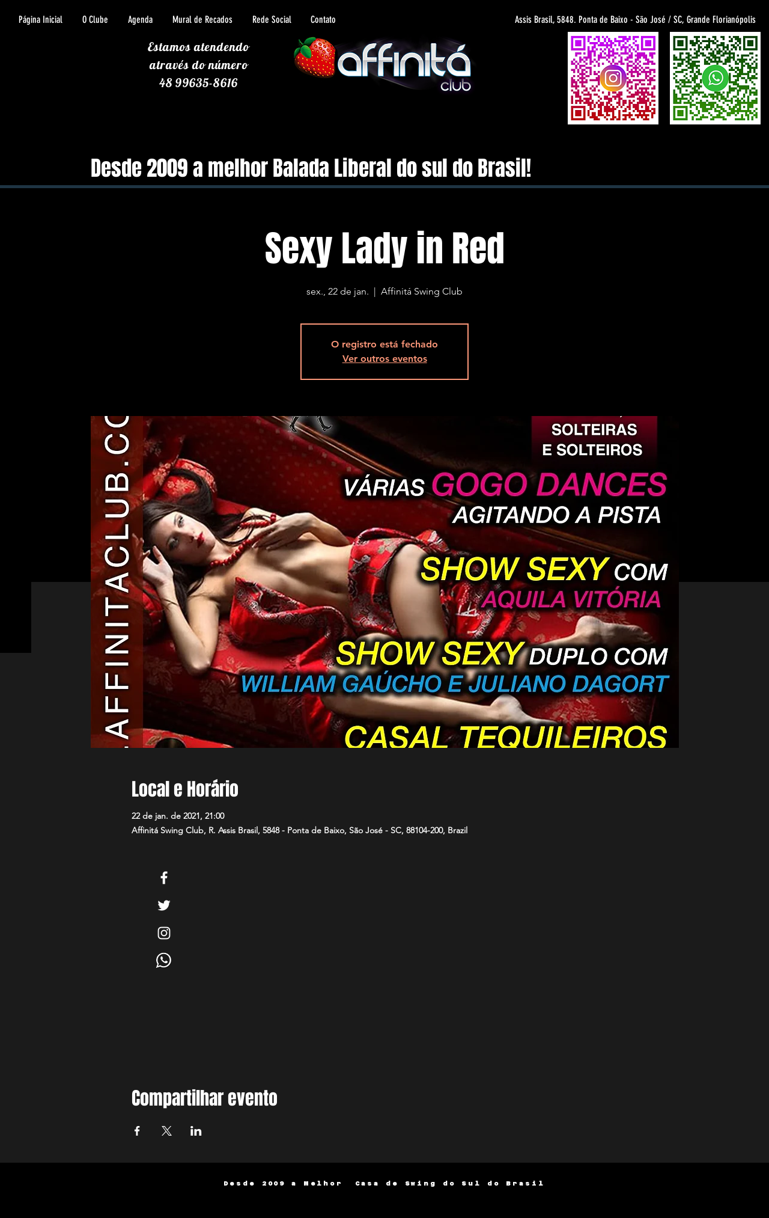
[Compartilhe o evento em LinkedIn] (196, 1131)
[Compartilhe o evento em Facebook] (137, 1131)
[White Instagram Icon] (164, 933)
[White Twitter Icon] (164, 905)
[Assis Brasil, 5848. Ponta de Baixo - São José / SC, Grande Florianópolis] (594, 20)
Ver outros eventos (384, 358)
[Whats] (164, 960)
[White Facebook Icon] (164, 877)
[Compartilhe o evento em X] (166, 1131)
